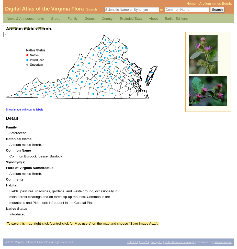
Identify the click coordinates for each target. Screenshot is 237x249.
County (107, 19)
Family (72, 19)
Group (55, 19)
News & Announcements (25, 19)
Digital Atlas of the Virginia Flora (44, 9)
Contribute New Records (25, 28)
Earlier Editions (176, 19)
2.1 (145, 242)
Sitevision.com (223, 242)
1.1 (132, 242)
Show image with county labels (24, 109)
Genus (90, 19)
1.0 (156, 242)
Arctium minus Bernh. (215, 3)
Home (191, 3)
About (153, 19)
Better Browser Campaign (179, 242)
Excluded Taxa (131, 19)
